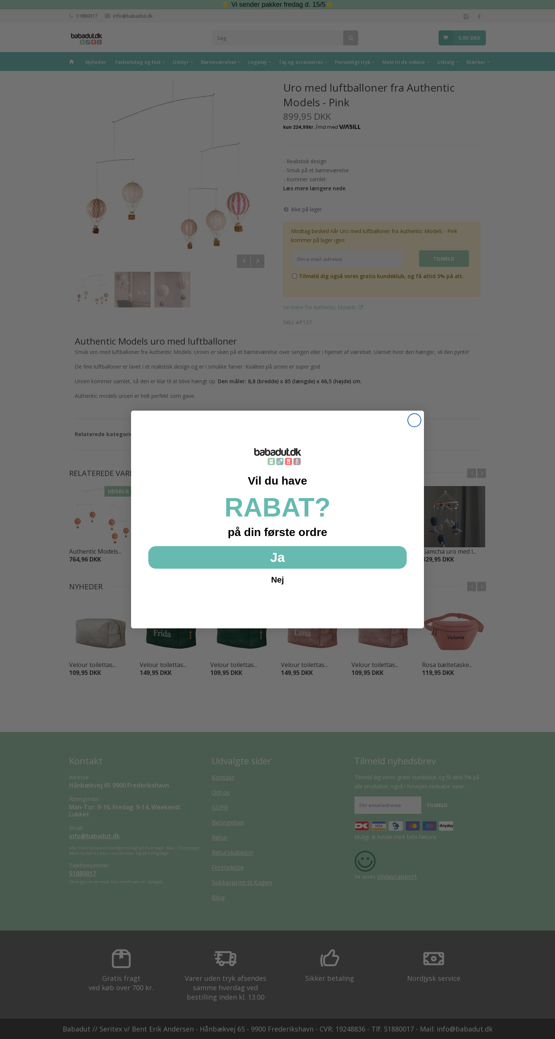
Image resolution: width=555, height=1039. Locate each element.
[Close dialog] (414, 420)
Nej (277, 579)
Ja (277, 557)
